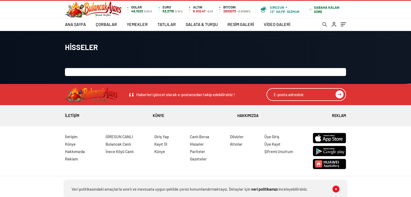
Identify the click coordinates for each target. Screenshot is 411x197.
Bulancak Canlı (118, 144)
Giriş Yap (161, 136)
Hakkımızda (248, 114)
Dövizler (237, 136)
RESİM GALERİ (241, 24)
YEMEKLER (137, 24)
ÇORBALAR (106, 24)
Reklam (339, 114)
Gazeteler (198, 158)
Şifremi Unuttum (278, 151)
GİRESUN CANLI (119, 136)
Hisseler (197, 144)
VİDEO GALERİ (277, 24)
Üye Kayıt (272, 144)
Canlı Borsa (199, 136)
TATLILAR (167, 24)
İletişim (72, 114)
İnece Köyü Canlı (120, 151)
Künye (158, 114)
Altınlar (236, 144)
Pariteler (197, 151)
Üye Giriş (271, 136)
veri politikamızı (264, 189)
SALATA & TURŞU (202, 24)
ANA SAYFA (75, 24)
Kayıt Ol (160, 144)
